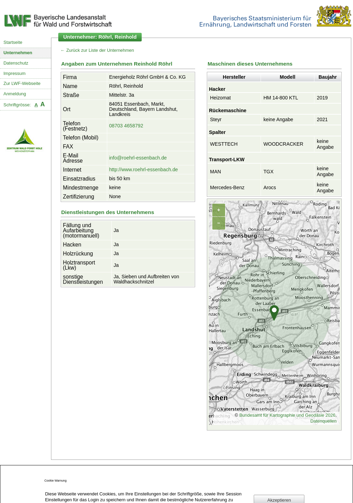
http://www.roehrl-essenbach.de (143, 169)
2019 (322, 97)
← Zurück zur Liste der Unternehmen (97, 50)
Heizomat (220, 97)
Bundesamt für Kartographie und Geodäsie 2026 (287, 415)
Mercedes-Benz (227, 187)
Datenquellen (323, 421)
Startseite (12, 42)
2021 (322, 119)
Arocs (269, 187)
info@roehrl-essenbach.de (138, 158)
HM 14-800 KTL (280, 97)
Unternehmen (17, 52)
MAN (215, 171)
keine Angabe (278, 119)
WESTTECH (224, 144)
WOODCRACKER (283, 144)
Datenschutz (15, 63)
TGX (268, 171)
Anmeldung (14, 93)
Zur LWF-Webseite (21, 83)
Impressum (14, 73)
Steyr (215, 119)
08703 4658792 (126, 125)
